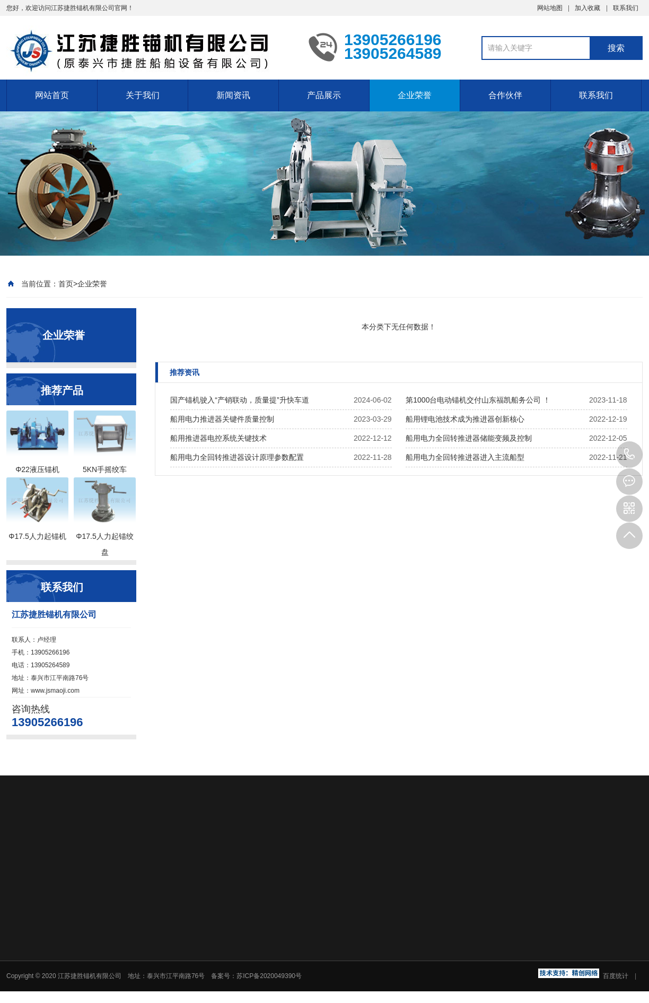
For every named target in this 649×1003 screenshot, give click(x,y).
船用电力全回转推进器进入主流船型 (465, 457)
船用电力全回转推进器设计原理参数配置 (237, 457)
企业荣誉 (415, 95)
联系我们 (625, 8)
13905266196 (629, 454)
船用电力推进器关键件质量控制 (222, 419)
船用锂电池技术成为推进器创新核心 (465, 419)
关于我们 (143, 95)
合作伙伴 (505, 95)
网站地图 (550, 8)
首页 (65, 284)
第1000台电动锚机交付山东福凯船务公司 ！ (478, 400)
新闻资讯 (233, 95)
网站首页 (52, 95)
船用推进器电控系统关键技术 (218, 438)
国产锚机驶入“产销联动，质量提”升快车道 (239, 400)
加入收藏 (587, 8)
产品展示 (324, 95)
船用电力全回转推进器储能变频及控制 (469, 438)
